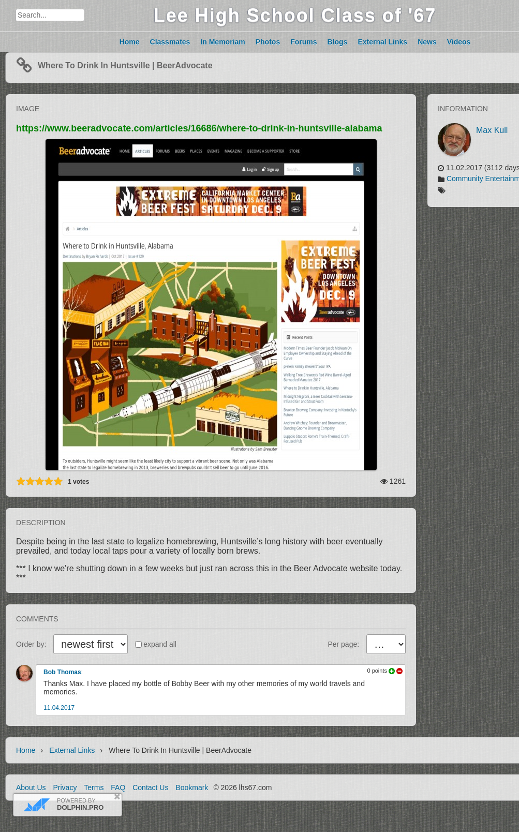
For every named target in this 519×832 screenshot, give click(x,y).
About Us (31, 787)
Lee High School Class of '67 (295, 15)
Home (25, 750)
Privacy (65, 787)
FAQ (118, 787)
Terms (93, 787)
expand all (159, 644)
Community (465, 178)
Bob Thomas (62, 672)
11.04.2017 (59, 707)
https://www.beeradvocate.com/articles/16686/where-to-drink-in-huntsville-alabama (199, 128)
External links (72, 750)
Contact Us (150, 787)
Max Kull (492, 130)
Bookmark (191, 787)
